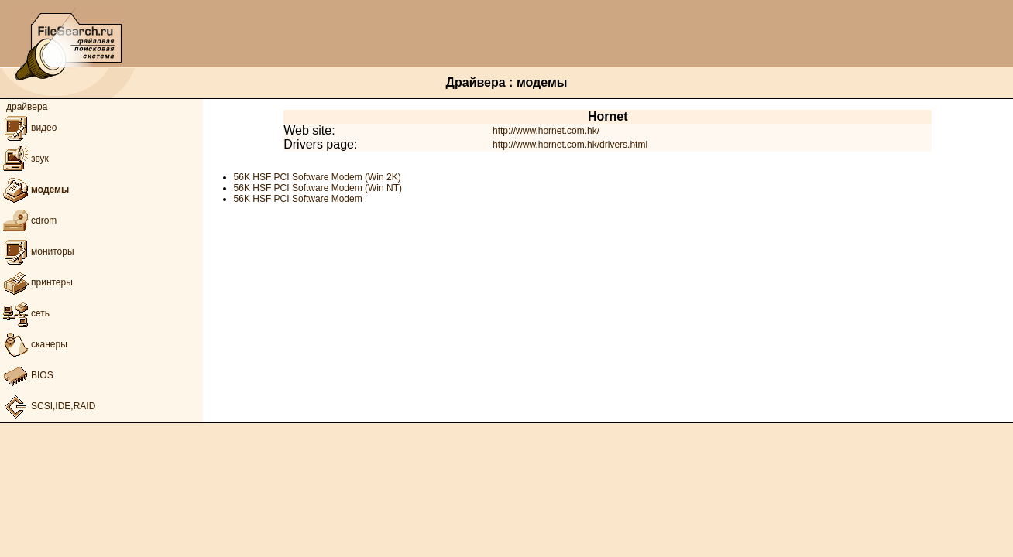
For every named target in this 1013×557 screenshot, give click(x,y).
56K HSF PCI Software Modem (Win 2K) (317, 177)
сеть (25, 313)
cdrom (28, 220)
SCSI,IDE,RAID (47, 406)
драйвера (26, 106)
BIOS (26, 375)
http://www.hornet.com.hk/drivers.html (570, 144)
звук (24, 158)
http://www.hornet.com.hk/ (546, 130)
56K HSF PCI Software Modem (298, 198)
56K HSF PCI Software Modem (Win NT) (318, 188)
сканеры (33, 344)
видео (28, 127)
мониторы (37, 251)
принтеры (36, 282)
